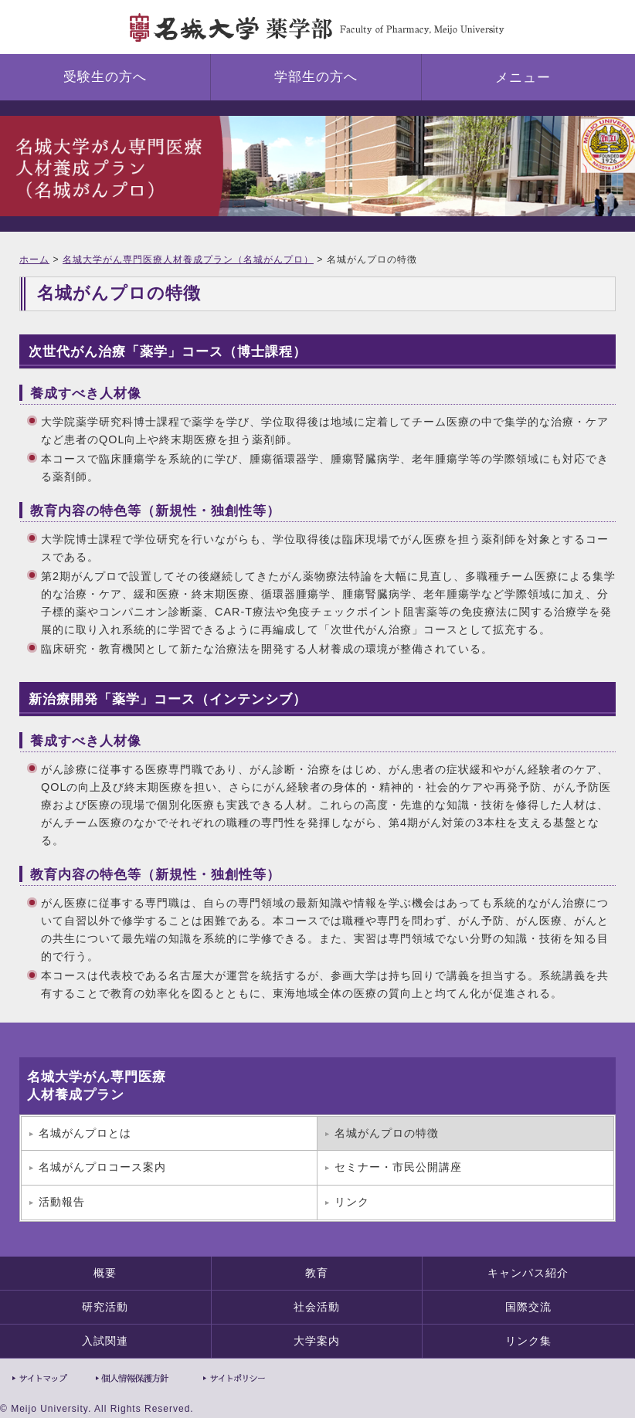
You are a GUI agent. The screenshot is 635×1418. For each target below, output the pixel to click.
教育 (316, 1273)
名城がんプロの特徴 (386, 1133)
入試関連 (105, 1341)
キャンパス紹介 (528, 1273)
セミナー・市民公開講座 (398, 1167)
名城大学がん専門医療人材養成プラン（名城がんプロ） (188, 259)
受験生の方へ (105, 77)
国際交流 (528, 1307)
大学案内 (317, 1341)
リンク (351, 1202)
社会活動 (317, 1307)
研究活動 (105, 1307)
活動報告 (62, 1202)
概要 (105, 1273)
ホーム (34, 259)
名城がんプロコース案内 (102, 1167)
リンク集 (528, 1341)
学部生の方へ (316, 77)
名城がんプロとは (85, 1133)
